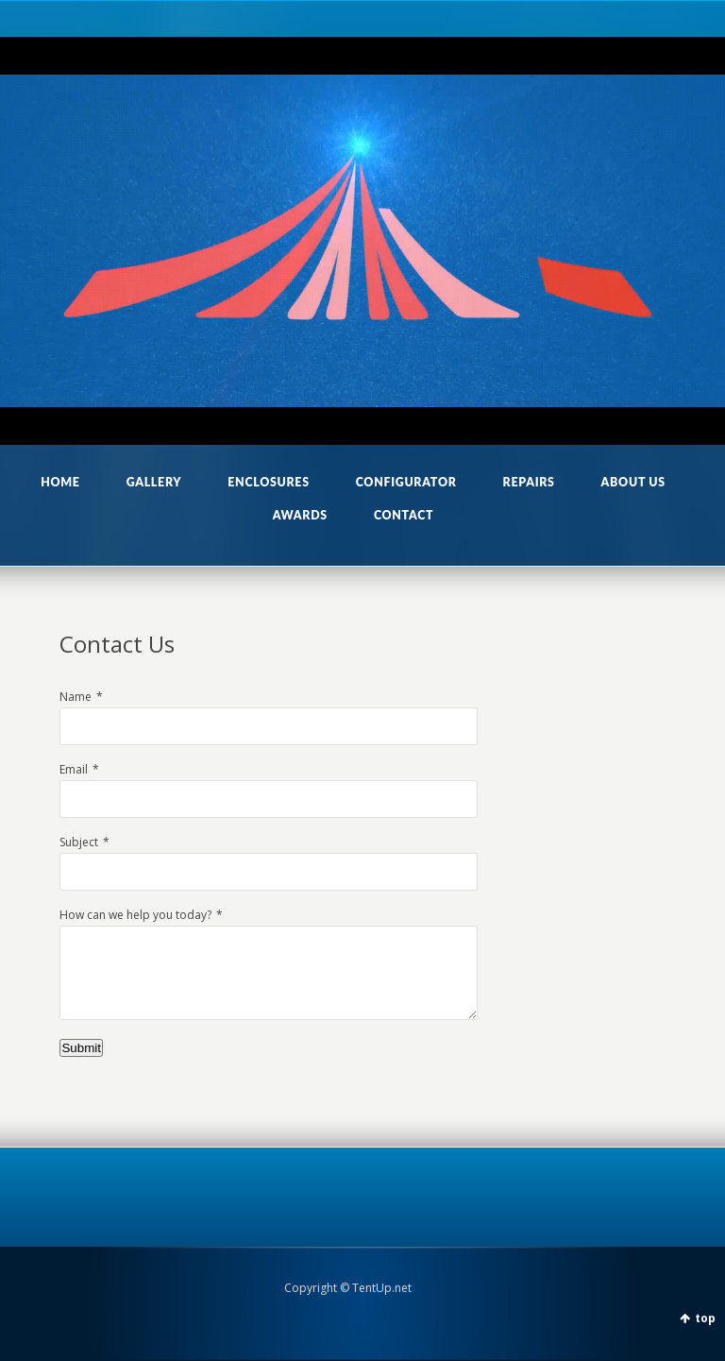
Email (73, 769)
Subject (78, 842)
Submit (80, 1048)
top (705, 1318)
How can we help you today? (135, 915)
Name (75, 697)
